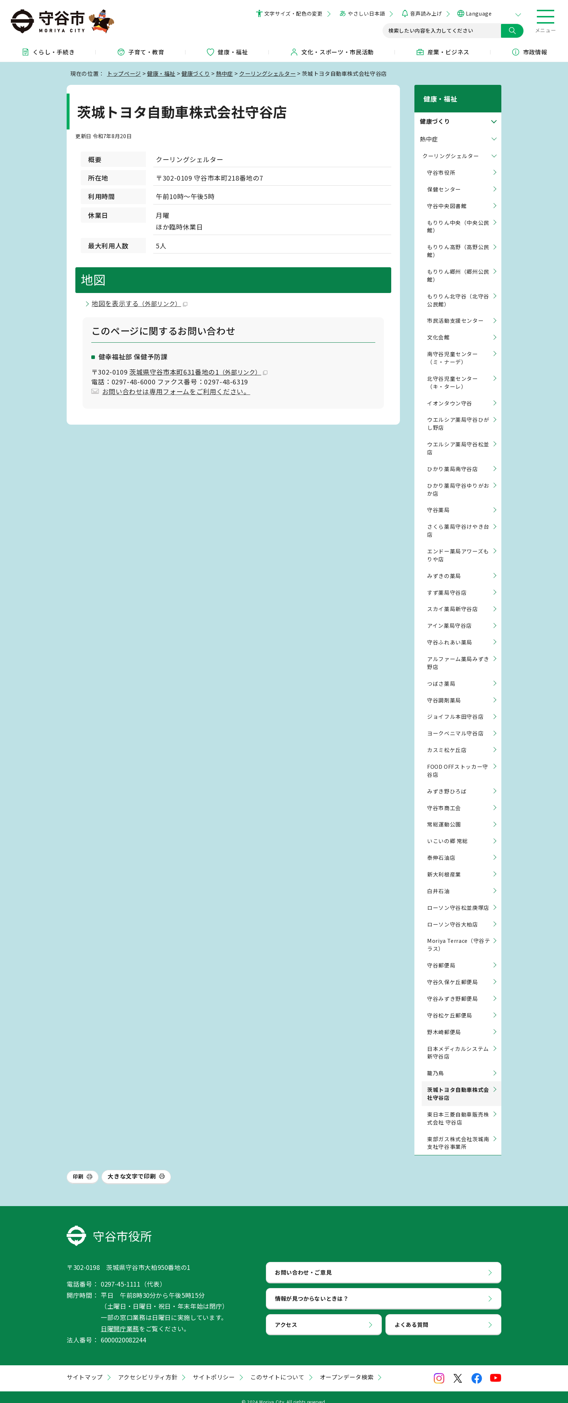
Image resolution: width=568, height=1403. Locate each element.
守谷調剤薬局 (444, 690)
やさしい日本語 (366, 13)
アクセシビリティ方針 (148, 1367)
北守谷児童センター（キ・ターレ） (452, 373)
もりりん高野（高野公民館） (458, 241)
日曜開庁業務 (120, 1319)
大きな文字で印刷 (132, 1167)
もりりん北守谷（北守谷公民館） (458, 290)
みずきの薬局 (444, 566)
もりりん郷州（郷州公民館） (458, 266)
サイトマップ (85, 1367)
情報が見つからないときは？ (311, 1289)
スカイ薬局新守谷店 (452, 599)
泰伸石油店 (441, 848)
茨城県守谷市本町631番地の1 (198, 371)
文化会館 (438, 328)
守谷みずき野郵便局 (452, 989)
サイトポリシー (214, 1367)
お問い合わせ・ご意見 (303, 1263)
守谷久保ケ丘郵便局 (452, 972)
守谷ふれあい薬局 (449, 632)
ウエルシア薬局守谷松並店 (458, 438)
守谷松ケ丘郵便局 (449, 1006)
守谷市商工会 (444, 798)
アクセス (286, 1315)
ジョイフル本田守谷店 (455, 707)
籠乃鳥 (435, 1063)
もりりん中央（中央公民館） (458, 217)
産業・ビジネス (442, 52)
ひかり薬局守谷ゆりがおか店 (458, 480)
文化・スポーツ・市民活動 (332, 52)
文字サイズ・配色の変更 (293, 13)
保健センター (444, 179)
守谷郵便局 (441, 956)
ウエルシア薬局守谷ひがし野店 (458, 414)
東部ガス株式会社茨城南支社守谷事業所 (458, 1133)
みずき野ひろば (447, 781)
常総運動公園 (444, 815)
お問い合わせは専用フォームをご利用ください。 (176, 391)
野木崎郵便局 (444, 1022)
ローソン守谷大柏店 (452, 915)
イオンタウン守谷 (449, 393)
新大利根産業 (444, 864)
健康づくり (195, 73)
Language (479, 13)
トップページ (124, 73)
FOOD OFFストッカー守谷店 (457, 761)
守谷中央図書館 (447, 196)
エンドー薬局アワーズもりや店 (458, 545)
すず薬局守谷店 (447, 583)
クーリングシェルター (267, 73)
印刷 (78, 1167)
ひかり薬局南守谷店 (452, 459)
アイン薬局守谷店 (449, 616)
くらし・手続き (48, 52)
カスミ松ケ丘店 (447, 740)
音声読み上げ (426, 13)
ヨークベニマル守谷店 (455, 724)
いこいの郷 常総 (447, 831)
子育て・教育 (140, 52)
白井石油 (438, 881)
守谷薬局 (438, 500)
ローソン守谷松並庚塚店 (458, 898)
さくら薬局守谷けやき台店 (458, 521)
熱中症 (224, 73)
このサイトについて (277, 1367)
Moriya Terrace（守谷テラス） (458, 935)
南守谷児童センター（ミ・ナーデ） (452, 348)
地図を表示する (139, 303)
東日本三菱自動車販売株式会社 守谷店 (458, 1109)
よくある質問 (411, 1315)
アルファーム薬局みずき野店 (458, 653)
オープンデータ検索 (347, 1367)
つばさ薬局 (441, 674)
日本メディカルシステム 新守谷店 (458, 1043)
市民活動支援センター (455, 311)
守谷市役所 (441, 163)
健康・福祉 (227, 52)
